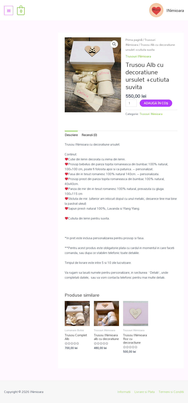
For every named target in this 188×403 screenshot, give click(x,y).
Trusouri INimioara (138, 56)
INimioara (175, 10)
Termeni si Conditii (171, 392)
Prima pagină (134, 39)
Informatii (123, 392)
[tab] (71, 135)
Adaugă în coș (156, 103)
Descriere (71, 135)
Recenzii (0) (89, 135)
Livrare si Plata (144, 392)
